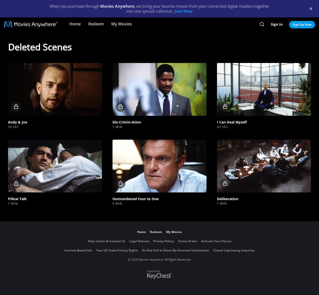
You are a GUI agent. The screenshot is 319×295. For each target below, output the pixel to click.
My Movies (121, 24)
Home (75, 24)
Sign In (277, 24)
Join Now (184, 11)
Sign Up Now (302, 24)
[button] (55, 89)
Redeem (96, 24)
